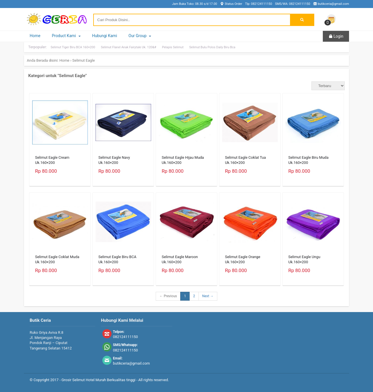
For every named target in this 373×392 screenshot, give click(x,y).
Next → (208, 296)
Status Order (231, 4)
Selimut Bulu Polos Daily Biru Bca (212, 47)
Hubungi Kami (104, 35)
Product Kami (66, 35)
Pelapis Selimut (173, 47)
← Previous (168, 296)
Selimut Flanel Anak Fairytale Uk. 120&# (128, 47)
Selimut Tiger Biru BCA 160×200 (72, 47)
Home (35, 35)
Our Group (140, 35)
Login (336, 36)
